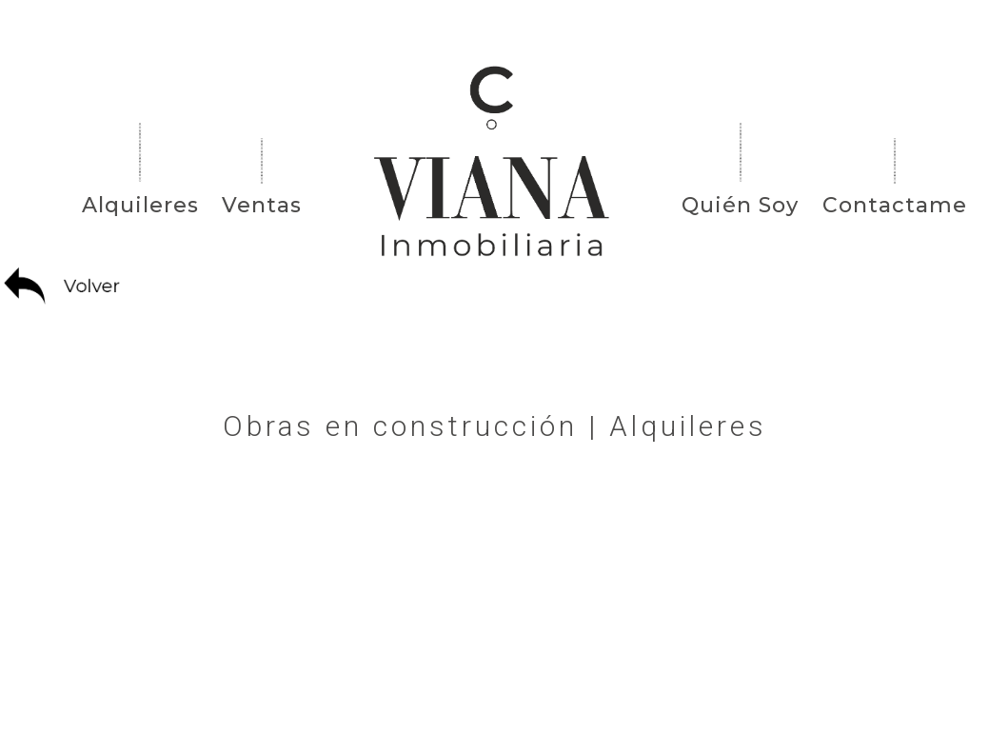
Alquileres (140, 205)
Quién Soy (740, 205)
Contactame (894, 205)
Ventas (262, 205)
